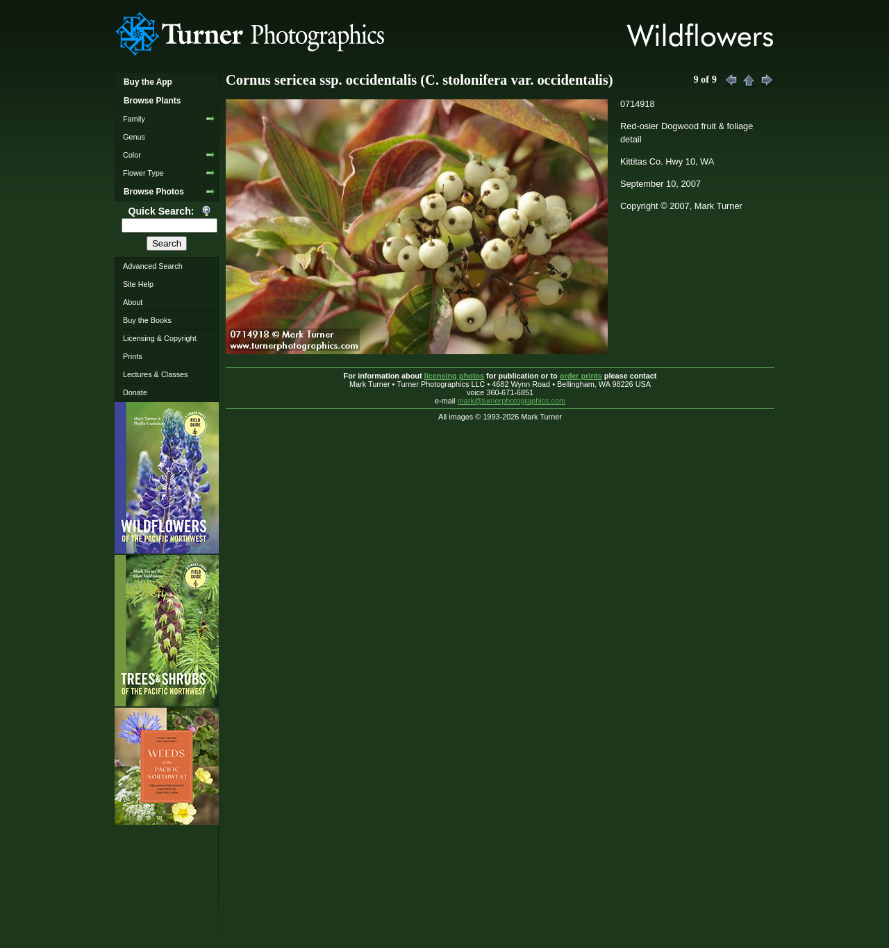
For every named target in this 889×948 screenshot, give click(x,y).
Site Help (138, 284)
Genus (134, 137)
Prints (132, 356)
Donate (135, 392)
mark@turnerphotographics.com (512, 401)
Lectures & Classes (155, 374)
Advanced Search (153, 266)
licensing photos (454, 376)
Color (132, 155)
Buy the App (148, 82)
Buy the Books (147, 320)
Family (134, 119)
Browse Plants (152, 101)
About (132, 302)
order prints (581, 376)
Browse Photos (154, 192)
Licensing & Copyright (160, 338)
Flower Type (143, 173)
